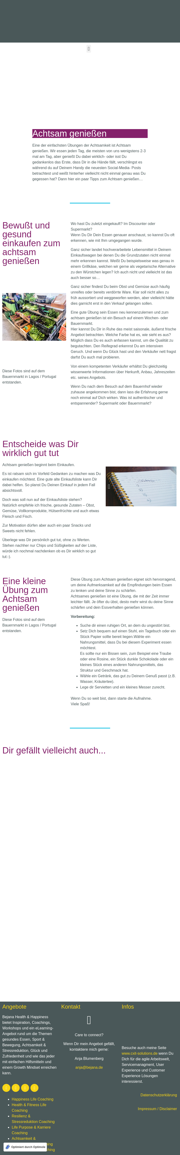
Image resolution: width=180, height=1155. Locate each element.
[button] (88, 49)
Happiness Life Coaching (32, 1099)
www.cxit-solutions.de (140, 1053)
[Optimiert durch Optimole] (25, 1147)
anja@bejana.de (89, 1067)
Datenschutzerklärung (159, 1095)
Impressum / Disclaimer (157, 1109)
